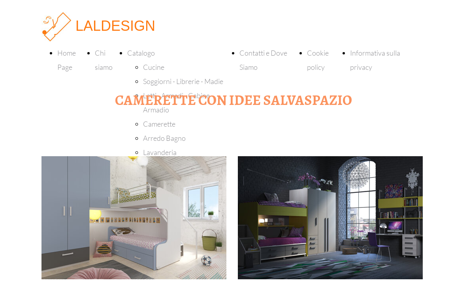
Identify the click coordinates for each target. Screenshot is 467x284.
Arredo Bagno (164, 138)
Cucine (153, 67)
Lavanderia (160, 152)
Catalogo (141, 53)
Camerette (159, 124)
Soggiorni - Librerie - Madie (183, 81)
